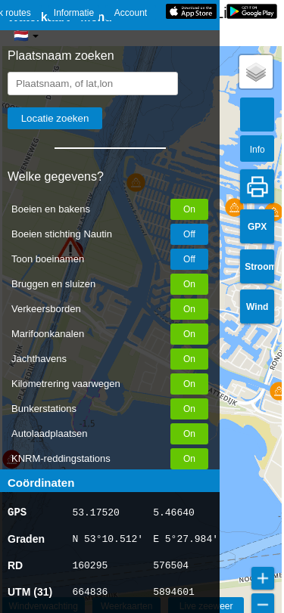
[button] (234, 207)
